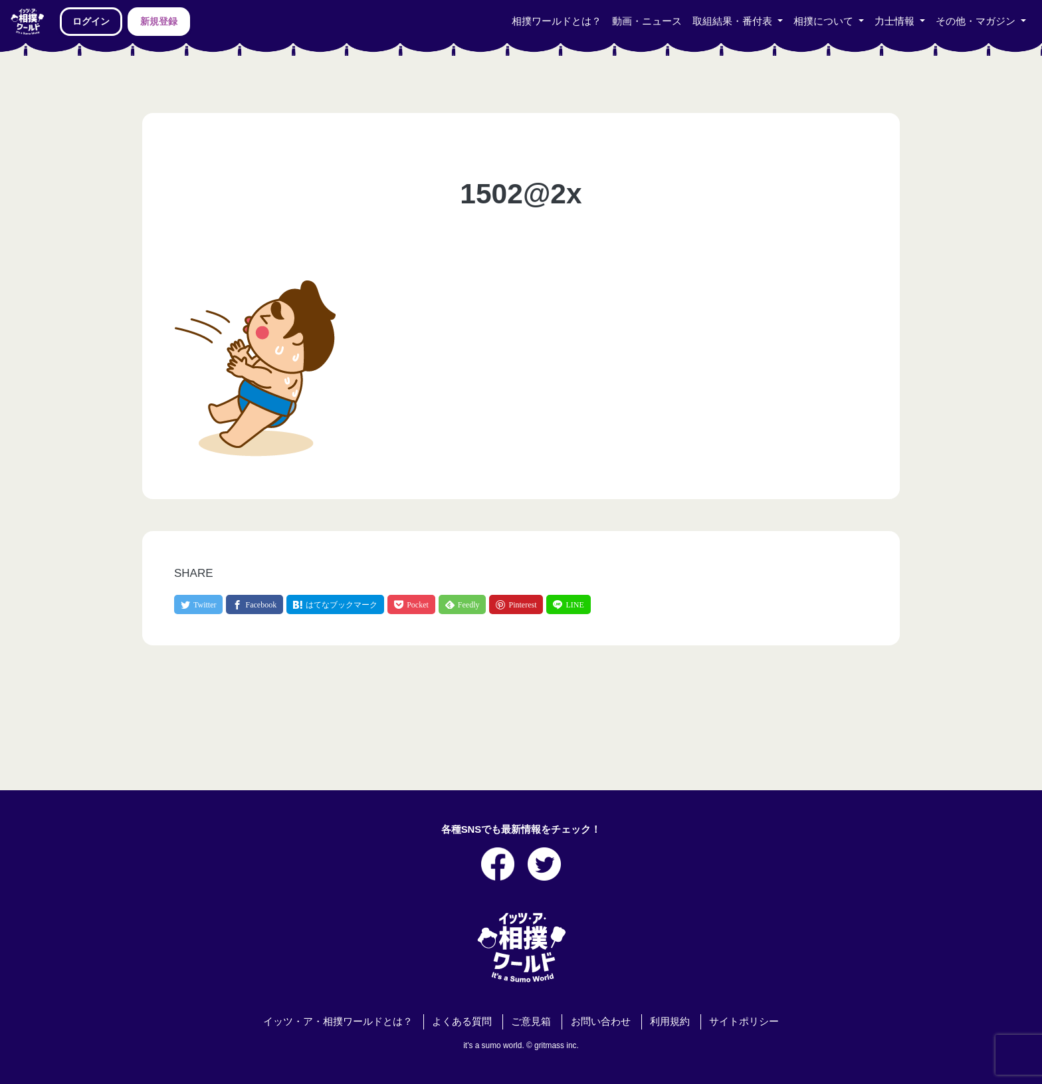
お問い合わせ (601, 1021)
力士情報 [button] (896, 21)
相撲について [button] (824, 21)
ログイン (91, 21)
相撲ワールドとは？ (556, 21)
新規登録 (158, 21)
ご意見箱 (531, 1021)
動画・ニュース (647, 21)
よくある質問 (462, 1021)
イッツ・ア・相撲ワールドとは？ (338, 1021)
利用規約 (670, 1021)
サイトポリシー (744, 1021)
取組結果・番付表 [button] (733, 21)
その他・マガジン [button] (977, 21)
